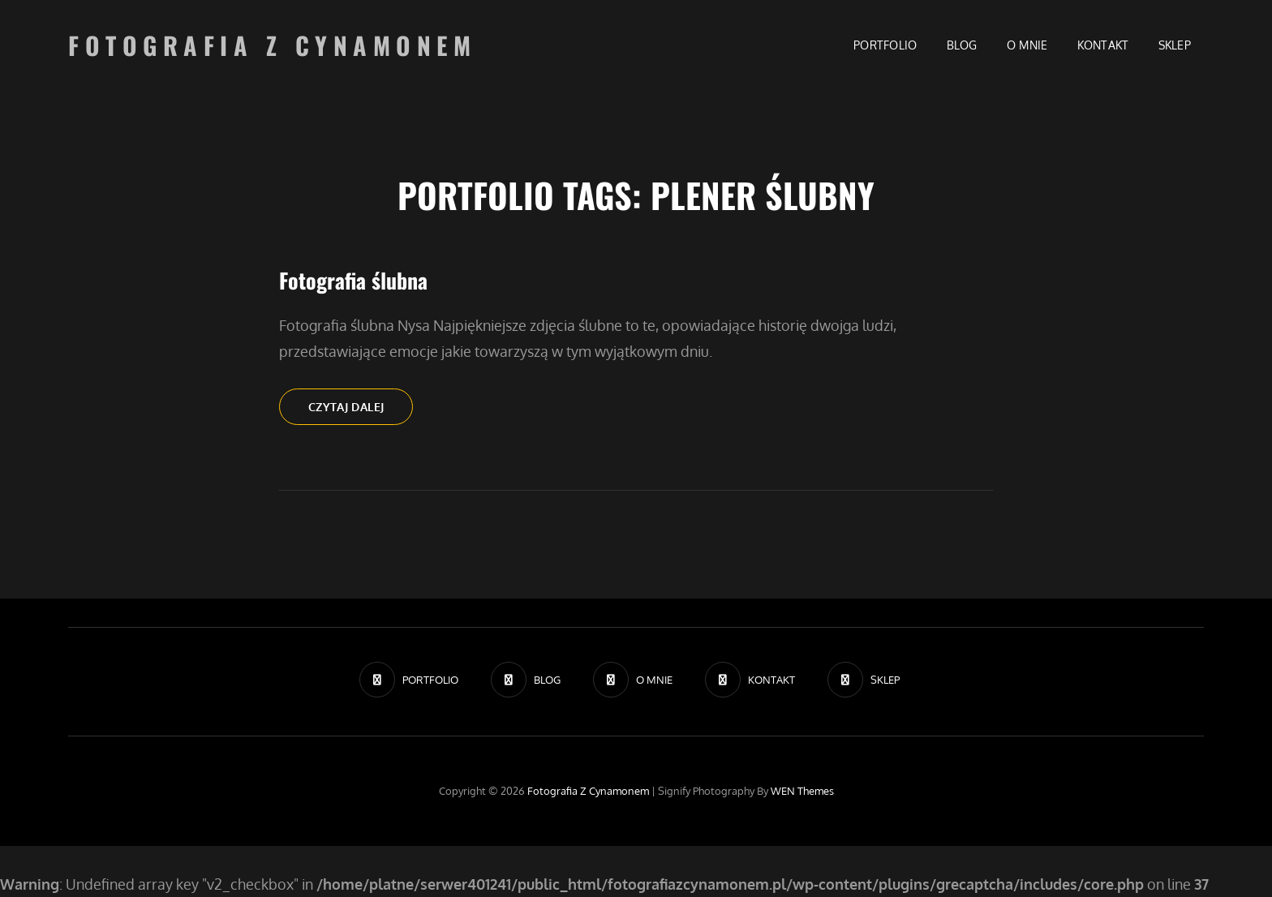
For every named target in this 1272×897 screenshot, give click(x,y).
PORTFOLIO (885, 45)
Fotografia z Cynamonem (272, 45)
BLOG (962, 45)
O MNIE (1027, 45)
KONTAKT (1103, 45)
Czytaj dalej (360, 411)
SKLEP (1174, 45)
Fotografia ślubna (353, 280)
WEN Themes (802, 790)
